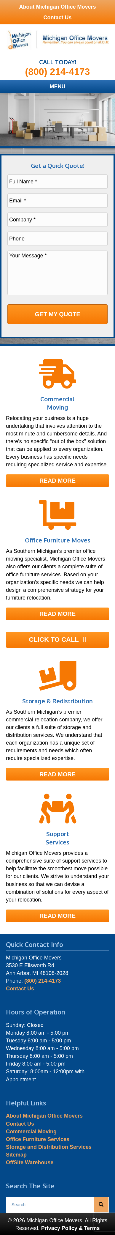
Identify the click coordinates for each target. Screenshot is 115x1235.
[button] (57, 480)
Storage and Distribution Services (49, 1147)
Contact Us (57, 18)
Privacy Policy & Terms (70, 1228)
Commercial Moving (31, 1132)
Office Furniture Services (37, 1139)
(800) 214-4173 (57, 71)
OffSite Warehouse (29, 1162)
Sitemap (16, 1155)
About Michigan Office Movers (57, 7)
